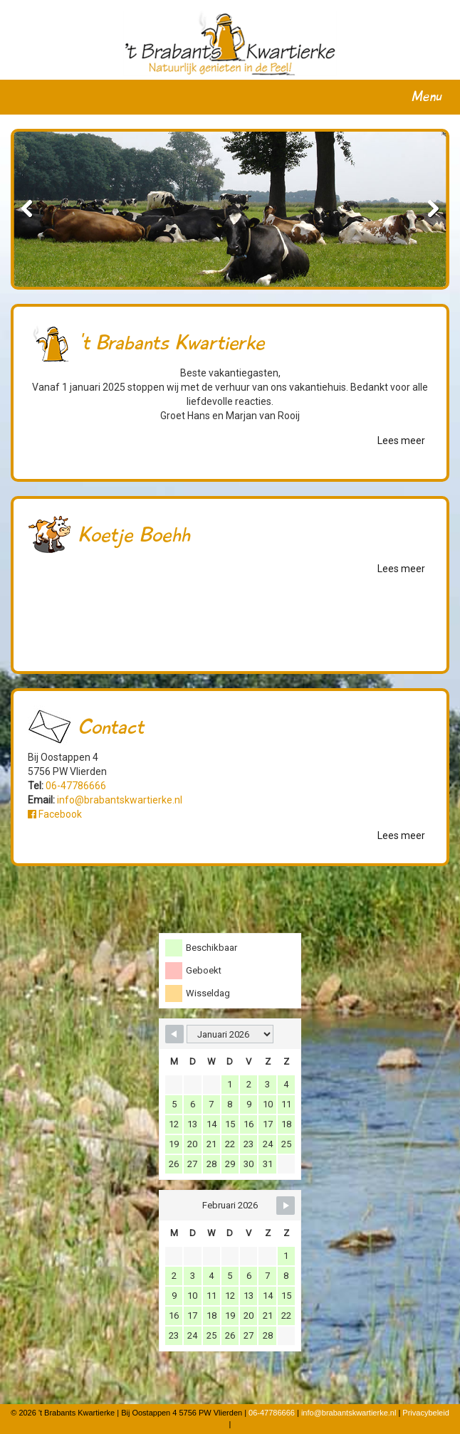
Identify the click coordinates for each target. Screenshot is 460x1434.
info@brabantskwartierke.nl (119, 800)
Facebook (55, 814)
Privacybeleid (425, 1412)
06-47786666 (76, 785)
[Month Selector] (230, 1034)
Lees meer (401, 440)
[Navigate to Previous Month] (174, 1034)
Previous (35, 209)
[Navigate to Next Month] (285, 1205)
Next (425, 209)
